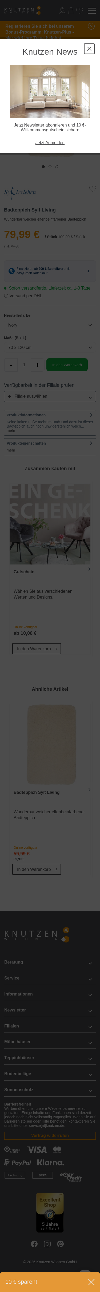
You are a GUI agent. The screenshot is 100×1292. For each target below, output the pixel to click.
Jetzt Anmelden (50, 142)
